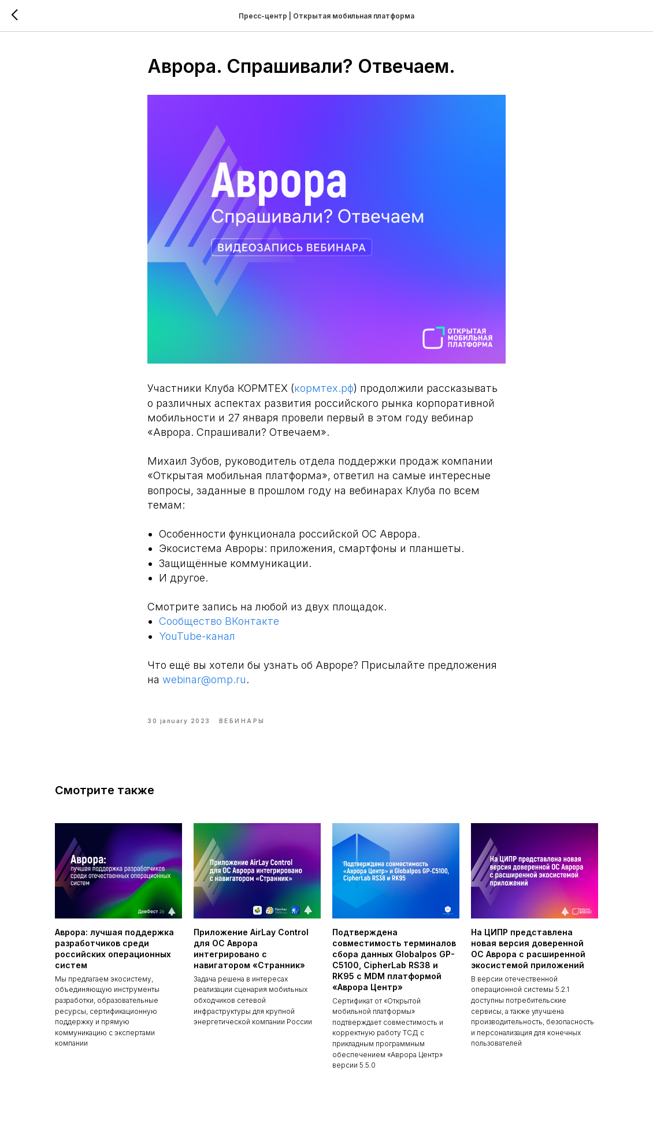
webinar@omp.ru (204, 679)
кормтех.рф (324, 388)
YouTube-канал (197, 636)
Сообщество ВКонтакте (219, 621)
